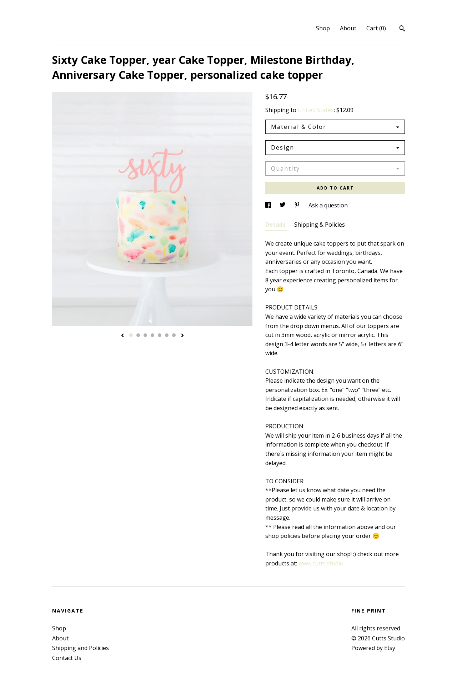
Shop (323, 28)
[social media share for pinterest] (297, 205)
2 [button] (138, 335)
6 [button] (167, 335)
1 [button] (131, 335)
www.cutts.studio (320, 563)
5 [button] (159, 335)
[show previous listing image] (122, 335)
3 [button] (145, 335)
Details (276, 224)
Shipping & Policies (319, 224)
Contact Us (66, 658)
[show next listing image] (182, 335)
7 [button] (174, 335)
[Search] (402, 29)
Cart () (376, 28)
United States (316, 110)
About (348, 28)
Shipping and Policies (80, 648)
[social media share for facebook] (268, 205)
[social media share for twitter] (283, 205)
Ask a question (328, 205)
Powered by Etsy (373, 648)
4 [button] (152, 335)
